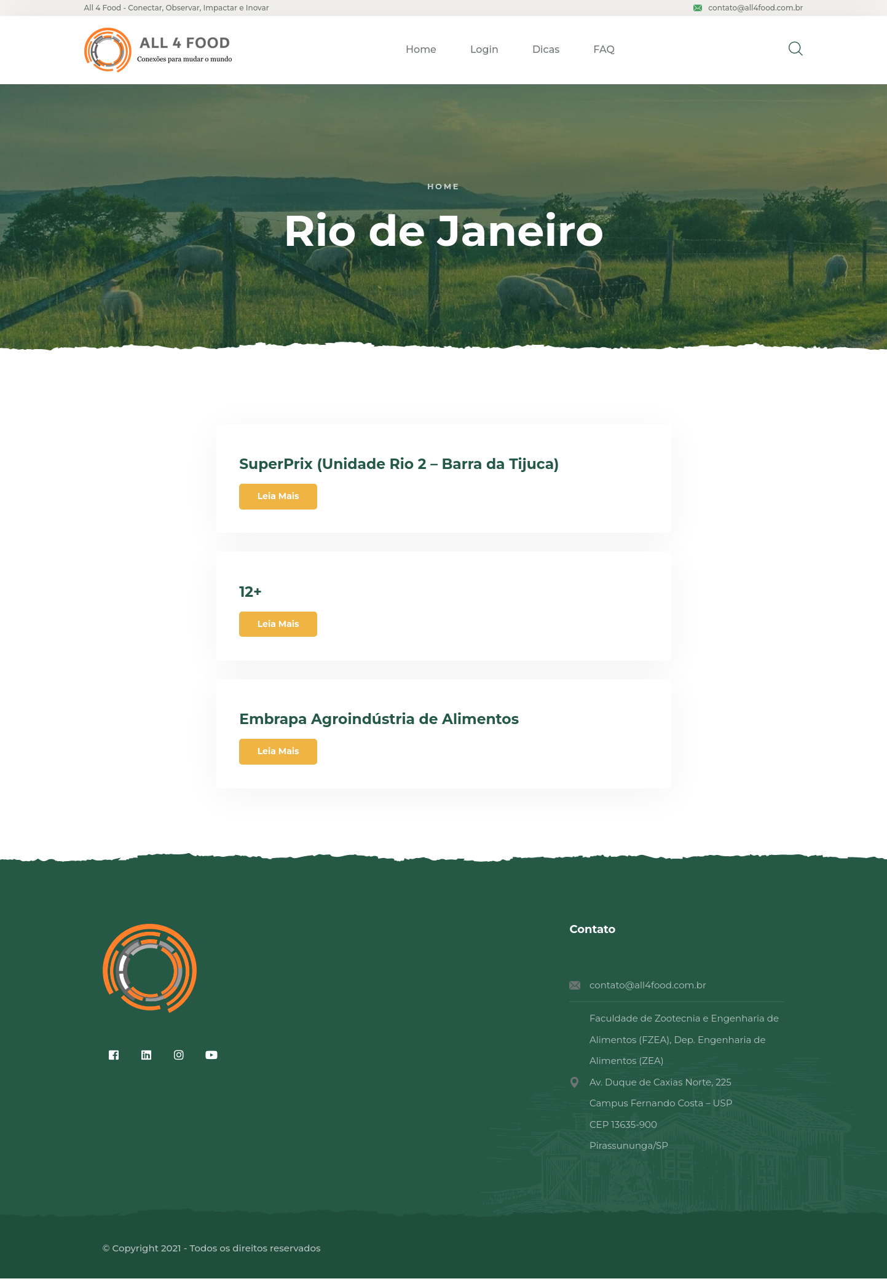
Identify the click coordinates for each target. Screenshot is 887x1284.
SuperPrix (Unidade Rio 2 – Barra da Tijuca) (405, 465)
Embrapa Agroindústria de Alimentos (384, 724)
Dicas (545, 49)
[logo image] (158, 50)
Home (421, 49)
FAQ (604, 49)
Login (484, 49)
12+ (252, 594)
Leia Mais (280, 497)
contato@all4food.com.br (748, 7)
